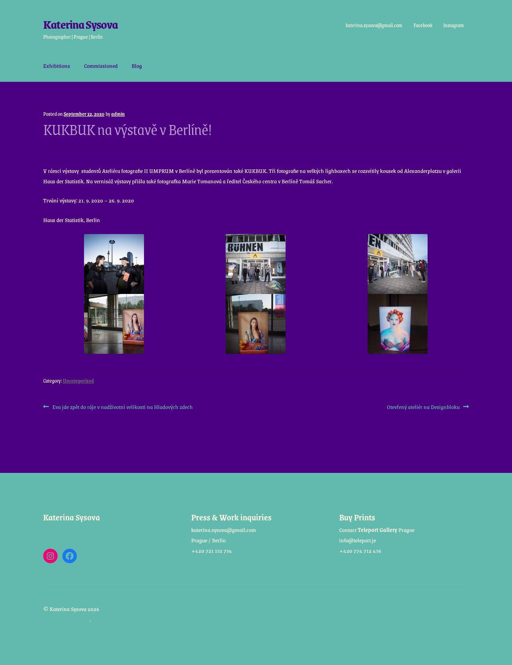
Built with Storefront (66, 619)
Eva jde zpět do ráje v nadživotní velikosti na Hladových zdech (122, 407)
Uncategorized (78, 381)
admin (118, 114)
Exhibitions (56, 65)
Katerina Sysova (80, 24)
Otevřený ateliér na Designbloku (423, 407)
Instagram (453, 25)
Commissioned (101, 65)
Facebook (422, 25)
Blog (137, 65)
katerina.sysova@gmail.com (374, 25)
